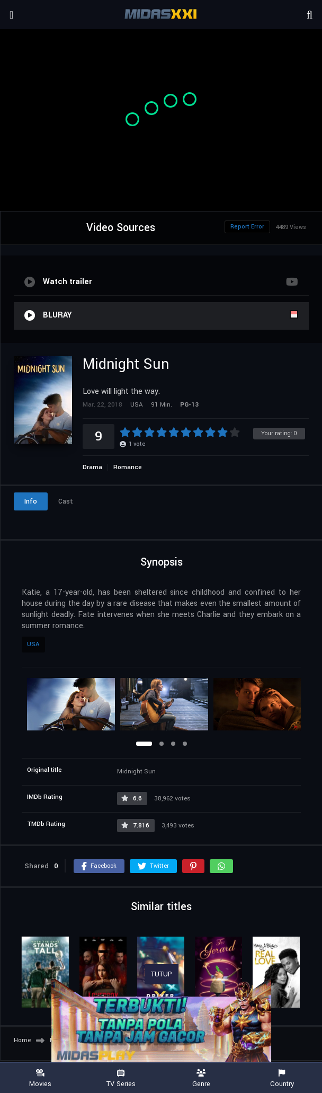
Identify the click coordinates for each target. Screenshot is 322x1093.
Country (281, 1078)
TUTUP (161, 974)
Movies (40, 1078)
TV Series (120, 1078)
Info (30, 501)
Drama (92, 467)
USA (33, 644)
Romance (127, 467)
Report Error (247, 227)
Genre (201, 1078)
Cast (65, 501)
